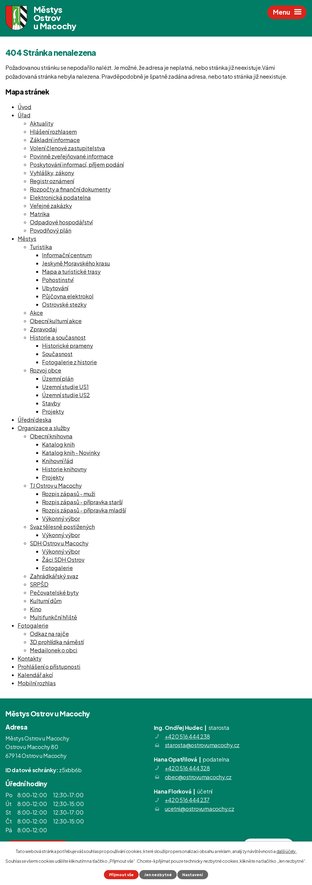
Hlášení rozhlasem (53, 131)
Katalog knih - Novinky (71, 452)
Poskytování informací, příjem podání (77, 164)
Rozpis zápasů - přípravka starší (82, 501)
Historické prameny (67, 345)
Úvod (24, 106)
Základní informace (55, 139)
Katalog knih (58, 444)
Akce (36, 312)
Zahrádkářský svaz (54, 576)
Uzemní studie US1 (65, 386)
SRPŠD (39, 584)
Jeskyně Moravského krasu (76, 263)
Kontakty (29, 658)
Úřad (24, 115)
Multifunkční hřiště (53, 617)
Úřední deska (34, 419)
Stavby (51, 403)
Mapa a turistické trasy (71, 271)
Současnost (57, 353)
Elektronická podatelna (60, 197)
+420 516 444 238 (187, 736)
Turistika (41, 246)
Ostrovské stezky (64, 304)
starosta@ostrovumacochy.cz (202, 744)
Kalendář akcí (35, 674)
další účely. (286, 851)
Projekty (53, 411)
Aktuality (41, 123)
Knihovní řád (57, 460)
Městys (27, 238)
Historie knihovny (64, 469)
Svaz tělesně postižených (62, 526)
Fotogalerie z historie (69, 362)
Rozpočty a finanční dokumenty (70, 189)
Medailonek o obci (53, 650)
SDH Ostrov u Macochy (59, 543)
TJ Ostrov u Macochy (56, 485)
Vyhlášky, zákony (52, 172)
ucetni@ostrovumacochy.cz (199, 808)
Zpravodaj (43, 329)
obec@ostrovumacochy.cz (198, 776)
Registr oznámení (52, 180)
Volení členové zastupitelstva (67, 148)
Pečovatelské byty (54, 592)
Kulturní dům (46, 600)
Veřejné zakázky (51, 205)
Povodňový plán (50, 230)
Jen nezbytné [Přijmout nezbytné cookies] (158, 874)
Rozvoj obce (45, 370)
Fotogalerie (57, 567)
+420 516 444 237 (187, 799)
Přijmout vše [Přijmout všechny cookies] (121, 874)
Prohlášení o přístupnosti (49, 666)
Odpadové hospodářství (61, 222)
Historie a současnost (58, 337)
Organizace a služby (44, 427)
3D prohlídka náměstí (57, 641)
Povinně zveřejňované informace (71, 156)
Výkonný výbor (61, 518)
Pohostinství (57, 279)
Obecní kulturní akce (56, 320)
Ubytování (55, 287)
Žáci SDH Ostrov (63, 559)
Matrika (40, 213)
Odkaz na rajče (49, 633)
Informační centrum (67, 255)
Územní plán (57, 378)
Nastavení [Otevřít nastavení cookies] (192, 874)
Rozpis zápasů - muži (68, 493)
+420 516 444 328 (187, 768)
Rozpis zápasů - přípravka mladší (84, 510)
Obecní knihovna (51, 436)
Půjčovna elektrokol (68, 296)
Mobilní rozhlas (37, 683)
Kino (35, 608)
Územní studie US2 (66, 394)
